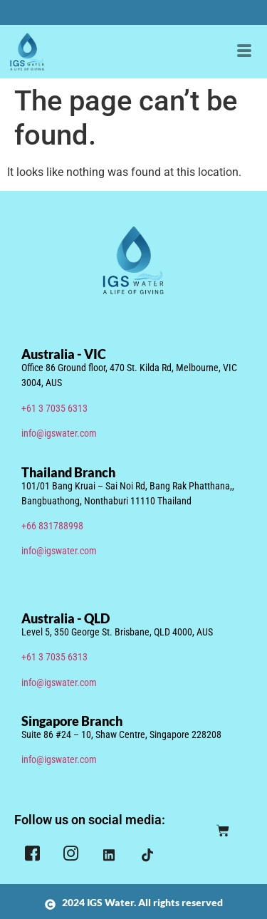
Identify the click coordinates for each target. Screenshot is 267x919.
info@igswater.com (59, 433)
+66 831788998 (52, 525)
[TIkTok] (147, 854)
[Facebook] (32, 855)
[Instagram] (70, 855)
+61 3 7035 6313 (54, 408)
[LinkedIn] (109, 854)
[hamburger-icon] (244, 52)
